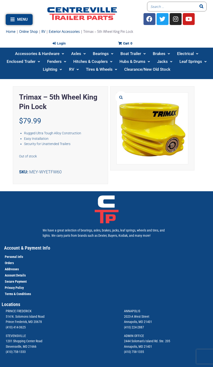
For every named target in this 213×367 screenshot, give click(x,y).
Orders (9, 263)
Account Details (15, 275)
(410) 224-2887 (134, 327)
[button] (19, 19)
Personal (11, 257)
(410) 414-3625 (16, 327)
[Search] (201, 6)
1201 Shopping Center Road (24, 341)
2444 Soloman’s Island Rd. (141, 341)
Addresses (12, 269)
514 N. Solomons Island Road (25, 316)
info (20, 257)
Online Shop (28, 31)
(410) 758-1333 (16, 352)
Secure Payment (16, 281)
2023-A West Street (136, 316)
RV (43, 31)
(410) (127, 352)
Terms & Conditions (18, 294)
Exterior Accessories (64, 31)
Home (10, 31)
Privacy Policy (14, 288)
